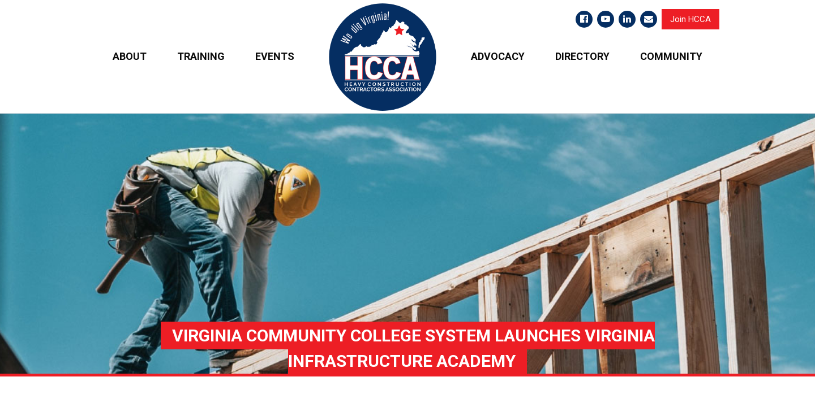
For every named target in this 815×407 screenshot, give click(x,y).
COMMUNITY (671, 56)
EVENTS (274, 56)
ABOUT (130, 56)
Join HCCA (690, 19)
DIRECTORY (582, 56)
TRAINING (201, 56)
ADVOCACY (498, 56)
